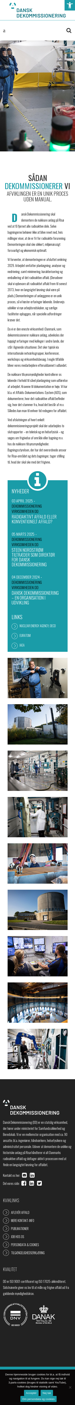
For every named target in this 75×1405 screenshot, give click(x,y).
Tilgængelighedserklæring (28, 1252)
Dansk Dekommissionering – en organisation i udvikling (35, 597)
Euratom (25, 635)
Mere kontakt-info (22, 1220)
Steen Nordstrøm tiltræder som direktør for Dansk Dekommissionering (33, 557)
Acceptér (31, 1393)
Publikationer (20, 1228)
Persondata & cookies (25, 1244)
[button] (70, 5)
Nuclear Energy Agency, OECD (38, 625)
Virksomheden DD (25, 511)
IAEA (22, 645)
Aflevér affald (20, 1212)
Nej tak (47, 1393)
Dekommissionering (27, 506)
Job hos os (17, 1236)
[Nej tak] (70, 1387)
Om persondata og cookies (38, 1399)
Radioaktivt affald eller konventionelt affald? (34, 519)
